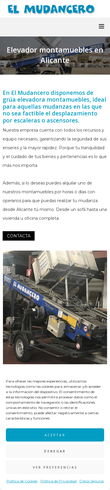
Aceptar (55, 435)
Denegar (55, 451)
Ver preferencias (55, 467)
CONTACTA (19, 236)
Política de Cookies (22, 481)
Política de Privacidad (58, 481)
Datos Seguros (91, 481)
